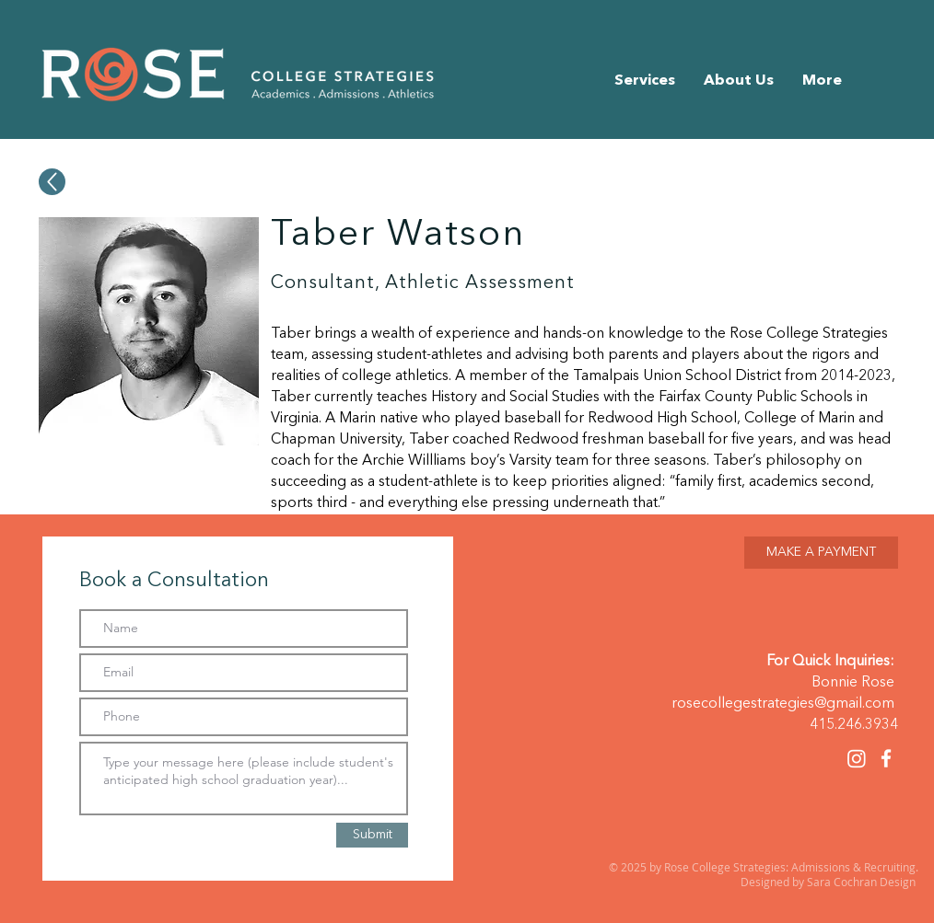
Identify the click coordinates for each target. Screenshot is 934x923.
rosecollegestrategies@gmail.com (782, 704)
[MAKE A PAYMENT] (821, 552)
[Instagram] (857, 758)
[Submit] (372, 835)
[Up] (52, 181)
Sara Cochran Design (862, 881)
